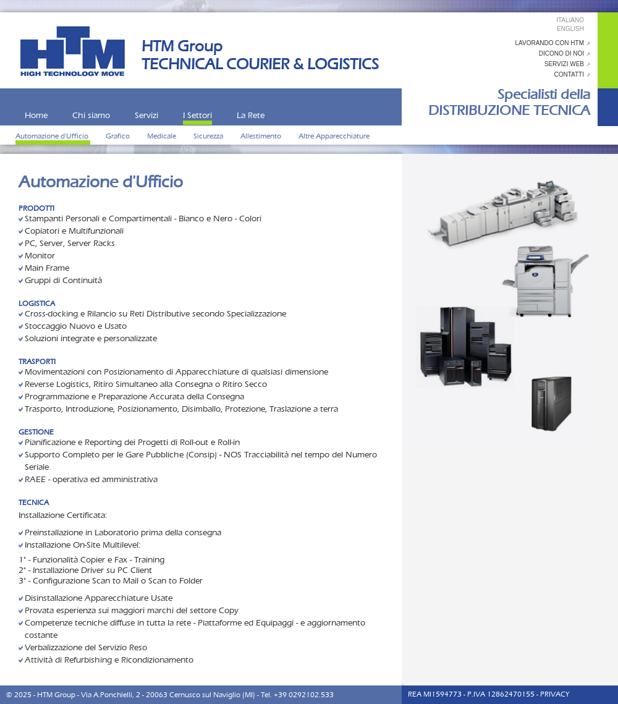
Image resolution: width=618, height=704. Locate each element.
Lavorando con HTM (550, 43)
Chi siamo (91, 115)
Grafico (119, 136)
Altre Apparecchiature (334, 136)
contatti (569, 74)
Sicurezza (209, 136)
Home (36, 115)
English (570, 28)
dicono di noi (561, 53)
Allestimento (261, 136)
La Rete (251, 115)
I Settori (197, 115)
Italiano (570, 20)
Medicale (162, 136)
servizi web (564, 64)
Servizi (146, 115)
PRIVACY (554, 694)
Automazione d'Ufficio (52, 136)
